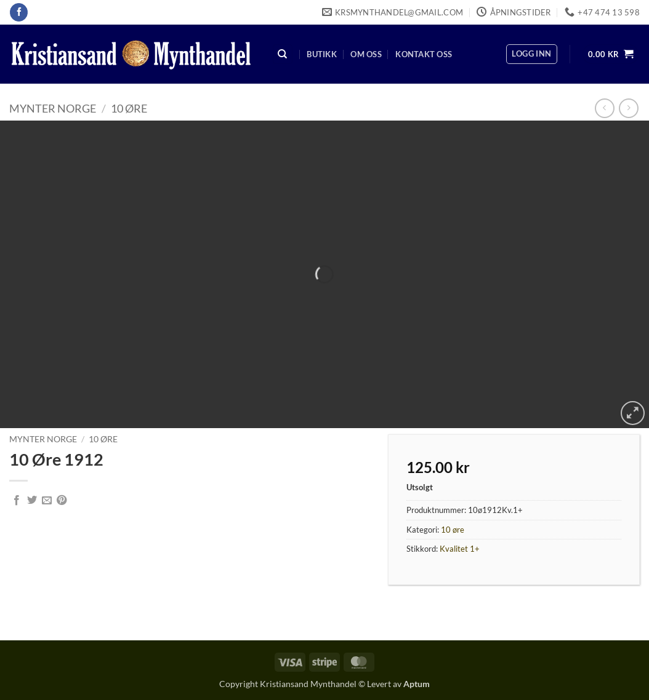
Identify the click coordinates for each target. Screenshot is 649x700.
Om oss (366, 54)
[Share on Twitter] (32, 500)
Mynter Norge (52, 108)
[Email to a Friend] (47, 500)
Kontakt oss (423, 54)
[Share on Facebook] (17, 500)
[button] (531, 54)
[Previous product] (628, 107)
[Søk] (282, 54)
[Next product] (604, 107)
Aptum (416, 683)
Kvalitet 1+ (460, 549)
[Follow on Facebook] (19, 12)
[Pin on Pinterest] (62, 500)
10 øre (129, 108)
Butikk (322, 54)
